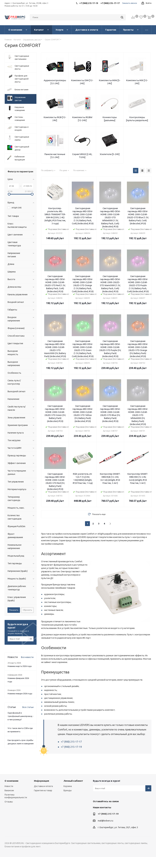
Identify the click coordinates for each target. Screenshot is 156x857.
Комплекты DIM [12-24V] (82, 82)
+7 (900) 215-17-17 (71, 741)
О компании (11, 781)
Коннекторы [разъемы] (110, 119)
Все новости (27, 657)
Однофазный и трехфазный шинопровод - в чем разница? (21, 716)
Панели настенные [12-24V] (54, 155)
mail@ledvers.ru (105, 820)
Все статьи (28, 707)
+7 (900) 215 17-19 (108, 813)
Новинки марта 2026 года (20, 666)
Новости (9, 786)
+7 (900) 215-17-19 (71, 746)
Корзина (68, 786)
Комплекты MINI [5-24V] (109, 82)
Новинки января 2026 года (20, 693)
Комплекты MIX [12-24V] (137, 82)
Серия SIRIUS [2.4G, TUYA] (82, 155)
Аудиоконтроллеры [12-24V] (55, 82)
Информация (41, 781)
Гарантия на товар (43, 790)
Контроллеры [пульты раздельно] (137, 119)
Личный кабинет (73, 781)
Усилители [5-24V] (110, 154)
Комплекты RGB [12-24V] (55, 119)
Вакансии (9, 790)
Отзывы (9, 801)
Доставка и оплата (43, 786)
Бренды (68, 790)
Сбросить (27, 610)
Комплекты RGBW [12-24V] (82, 119)
